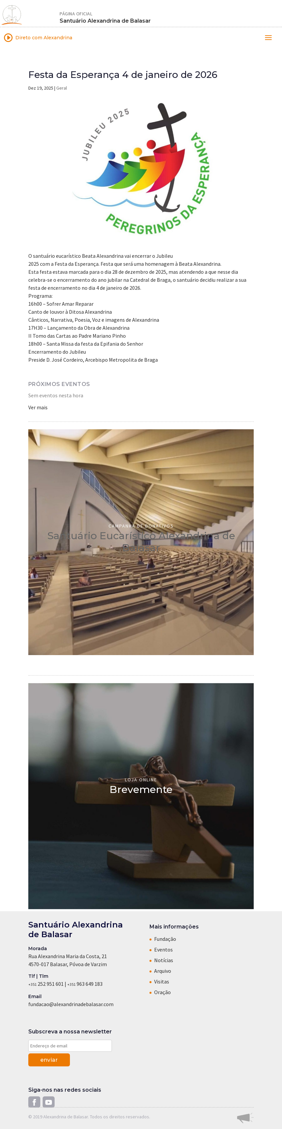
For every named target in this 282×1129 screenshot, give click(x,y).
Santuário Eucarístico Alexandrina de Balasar (141, 542)
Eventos (163, 949)
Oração (162, 992)
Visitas (161, 981)
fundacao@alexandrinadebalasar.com (71, 1004)
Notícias (163, 960)
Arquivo (162, 970)
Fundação (165, 939)
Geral (61, 88)
